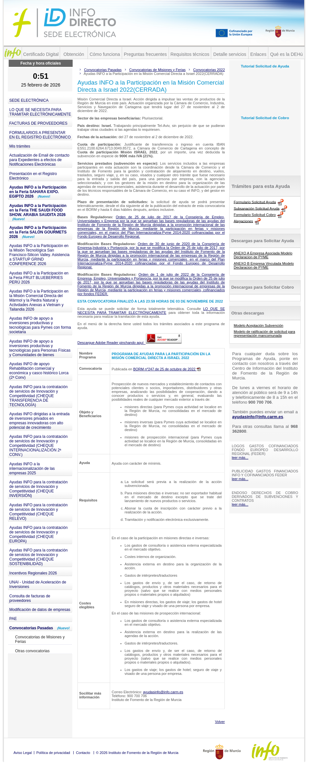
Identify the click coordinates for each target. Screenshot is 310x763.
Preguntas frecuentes (145, 54)
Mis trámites (19, 146)
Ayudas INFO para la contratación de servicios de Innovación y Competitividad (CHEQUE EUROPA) (38, 534)
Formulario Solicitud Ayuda (255, 202)
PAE (13, 618)
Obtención (74, 54)
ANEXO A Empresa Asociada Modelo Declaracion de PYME (263, 255)
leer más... (240, 457)
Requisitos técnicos (190, 54)
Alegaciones (243, 221)
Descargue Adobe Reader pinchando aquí (130, 343)
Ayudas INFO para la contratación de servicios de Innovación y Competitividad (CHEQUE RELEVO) (38, 512)
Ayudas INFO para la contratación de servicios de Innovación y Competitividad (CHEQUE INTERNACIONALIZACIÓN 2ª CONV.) (38, 445)
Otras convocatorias (32, 651)
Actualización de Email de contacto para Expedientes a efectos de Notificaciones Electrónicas (39, 160)
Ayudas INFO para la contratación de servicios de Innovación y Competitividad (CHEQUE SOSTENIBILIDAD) (38, 557)
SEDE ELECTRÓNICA (28, 100)
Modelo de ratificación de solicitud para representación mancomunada (264, 333)
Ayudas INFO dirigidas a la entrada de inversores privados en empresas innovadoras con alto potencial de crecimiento (39, 421)
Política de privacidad (53, 753)
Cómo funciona (104, 54)
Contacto (83, 753)
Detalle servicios (229, 54)
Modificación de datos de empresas (39, 609)
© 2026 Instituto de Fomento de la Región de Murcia (137, 753)
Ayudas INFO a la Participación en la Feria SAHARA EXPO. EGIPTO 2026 (38, 192)
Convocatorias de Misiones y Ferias (40, 639)
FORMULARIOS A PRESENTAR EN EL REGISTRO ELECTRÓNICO (40, 134)
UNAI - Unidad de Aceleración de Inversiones (37, 584)
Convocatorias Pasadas (39, 628)
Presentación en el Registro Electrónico (33, 175)
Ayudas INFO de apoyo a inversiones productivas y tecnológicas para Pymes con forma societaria (40, 325)
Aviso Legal (23, 753)
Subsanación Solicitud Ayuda (257, 208)
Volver (220, 722)
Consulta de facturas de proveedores (29, 598)
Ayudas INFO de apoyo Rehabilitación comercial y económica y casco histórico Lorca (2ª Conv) (38, 371)
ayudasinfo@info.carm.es (163, 692)
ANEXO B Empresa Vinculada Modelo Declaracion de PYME (264, 265)
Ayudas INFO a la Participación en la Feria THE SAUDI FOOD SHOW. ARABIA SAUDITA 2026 (38, 212)
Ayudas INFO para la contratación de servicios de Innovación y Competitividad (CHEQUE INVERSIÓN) (38, 489)
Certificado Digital (41, 54)
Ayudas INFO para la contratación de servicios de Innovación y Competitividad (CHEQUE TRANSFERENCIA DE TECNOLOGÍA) (38, 396)
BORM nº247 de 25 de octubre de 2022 (166, 369)
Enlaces (258, 54)
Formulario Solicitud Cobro (255, 215)
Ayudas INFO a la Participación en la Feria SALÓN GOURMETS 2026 (38, 232)
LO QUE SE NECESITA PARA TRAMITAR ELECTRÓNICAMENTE (40, 112)
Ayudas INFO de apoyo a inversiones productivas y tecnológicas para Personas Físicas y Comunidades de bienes (39, 348)
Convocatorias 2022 (209, 70)
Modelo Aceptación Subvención (259, 325)
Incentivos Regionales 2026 (33, 573)
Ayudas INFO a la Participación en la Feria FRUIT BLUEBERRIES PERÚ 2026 (38, 277)
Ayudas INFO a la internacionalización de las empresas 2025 (32, 468)
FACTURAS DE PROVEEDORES (38, 123)
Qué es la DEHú (286, 54)
